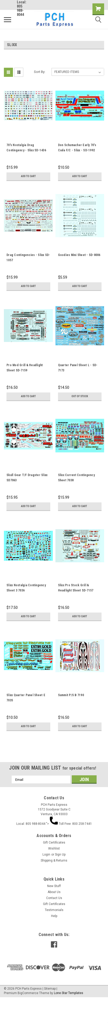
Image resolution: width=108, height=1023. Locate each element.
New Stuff (54, 886)
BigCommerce (28, 993)
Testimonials (54, 910)
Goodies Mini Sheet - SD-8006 (79, 255)
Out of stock (79, 396)
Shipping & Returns (54, 860)
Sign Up (60, 854)
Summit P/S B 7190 (71, 695)
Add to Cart (28, 176)
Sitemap (50, 988)
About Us (54, 892)
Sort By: (39, 72)
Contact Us (54, 898)
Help (54, 916)
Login (46, 854)
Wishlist (54, 848)
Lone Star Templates (68, 993)
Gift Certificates (54, 842)
